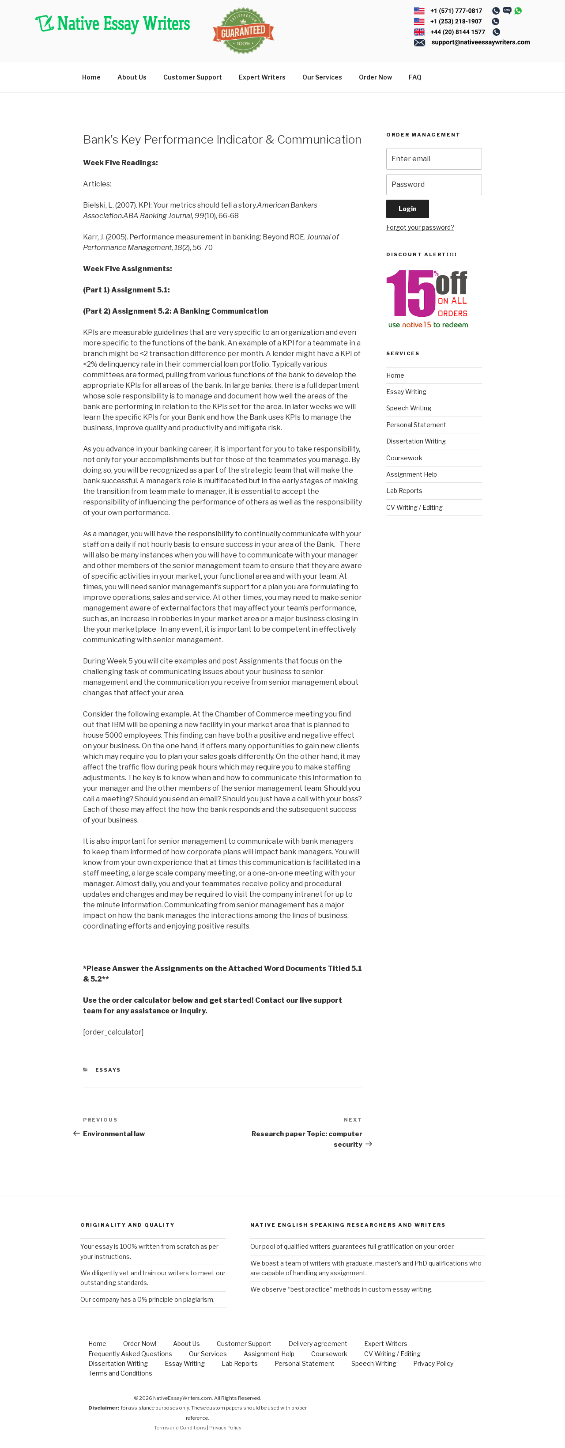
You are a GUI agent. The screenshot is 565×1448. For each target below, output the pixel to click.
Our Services (322, 77)
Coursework (404, 458)
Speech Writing (408, 408)
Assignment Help (411, 474)
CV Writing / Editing (414, 507)
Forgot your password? (420, 227)
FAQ (415, 77)
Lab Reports (404, 490)
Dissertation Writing (416, 441)
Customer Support (192, 77)
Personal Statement (416, 424)
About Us (132, 77)
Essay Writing (406, 391)
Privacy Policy (433, 1363)
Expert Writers (262, 77)
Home (91, 77)
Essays (108, 1070)
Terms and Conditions (120, 1373)
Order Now (375, 77)
